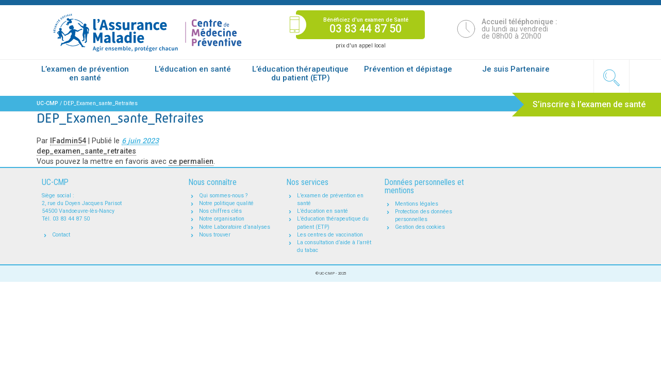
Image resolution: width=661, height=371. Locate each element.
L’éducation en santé (193, 69)
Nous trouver (214, 234)
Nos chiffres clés (220, 211)
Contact (61, 234)
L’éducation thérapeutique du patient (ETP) (300, 73)
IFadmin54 (68, 141)
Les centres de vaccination (330, 234)
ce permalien (191, 161)
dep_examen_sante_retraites (86, 151)
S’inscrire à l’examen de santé (589, 104)
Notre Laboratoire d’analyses (234, 227)
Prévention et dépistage (408, 69)
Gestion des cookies (420, 227)
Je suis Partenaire (516, 69)
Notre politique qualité (226, 203)
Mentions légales (416, 203)
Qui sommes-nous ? (223, 195)
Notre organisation (221, 218)
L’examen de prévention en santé (85, 73)
